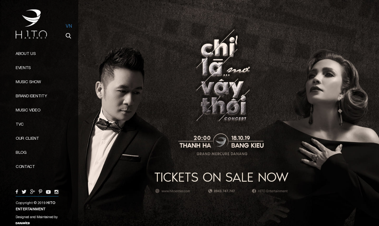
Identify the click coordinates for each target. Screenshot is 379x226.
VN (69, 26)
